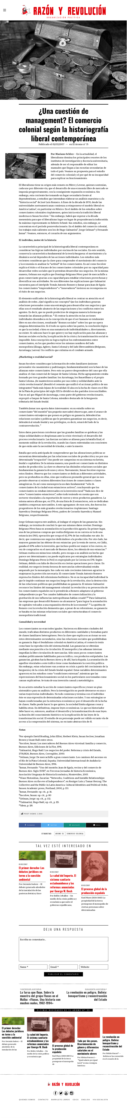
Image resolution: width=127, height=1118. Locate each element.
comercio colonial (75, 834)
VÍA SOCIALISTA (100, 1103)
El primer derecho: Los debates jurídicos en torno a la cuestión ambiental (32, 875)
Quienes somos (27, 1103)
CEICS (76, 1103)
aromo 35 (59, 834)
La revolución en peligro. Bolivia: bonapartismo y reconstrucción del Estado (112, 1047)
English (85, 1103)
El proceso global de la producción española (93, 892)
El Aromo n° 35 (80, 144)
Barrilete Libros (60, 1103)
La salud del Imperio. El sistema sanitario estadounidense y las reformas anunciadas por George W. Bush (62, 887)
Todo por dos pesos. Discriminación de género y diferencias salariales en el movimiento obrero (88, 1051)
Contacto (43, 1103)
